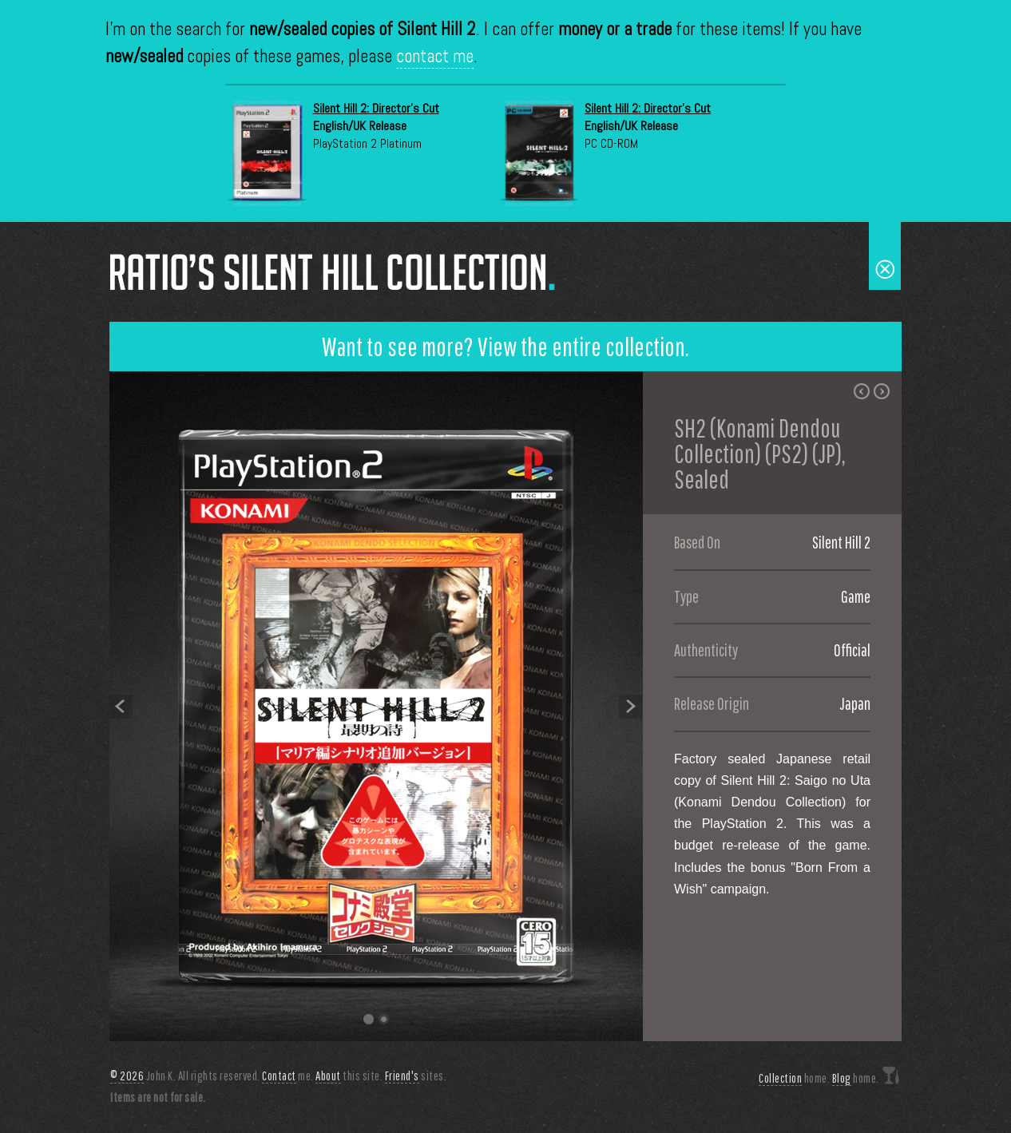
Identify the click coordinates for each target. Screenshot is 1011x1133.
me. (288, 1075)
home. (794, 1078)
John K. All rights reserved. (185, 1075)
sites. (416, 1075)
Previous (121, 706)
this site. (349, 1075)
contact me (435, 56)
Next (631, 706)
